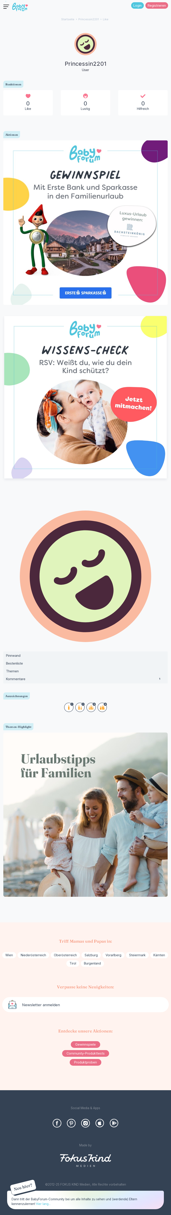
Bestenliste (14, 663)
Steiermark (137, 955)
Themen (12, 671)
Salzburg (91, 955)
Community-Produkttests (86, 1053)
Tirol (72, 963)
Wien (9, 955)
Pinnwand (13, 655)
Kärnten (159, 955)
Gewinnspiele (85, 1044)
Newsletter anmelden (41, 1005)
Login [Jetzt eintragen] (137, 5)
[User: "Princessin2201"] (85, 53)
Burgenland (92, 963)
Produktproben (85, 1062)
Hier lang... (43, 1204)
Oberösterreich (65, 955)
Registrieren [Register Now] (157, 5)
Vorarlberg (113, 955)
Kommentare (85, 680)
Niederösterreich (33, 955)
